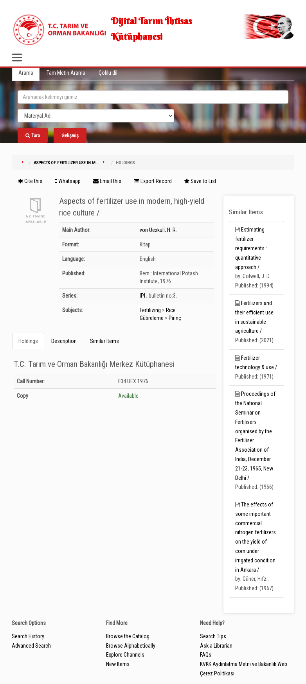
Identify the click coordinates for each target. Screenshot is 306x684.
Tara (32, 135)
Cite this (30, 181)
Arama (25, 73)
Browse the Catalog (127, 636)
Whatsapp (68, 181)
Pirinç (175, 318)
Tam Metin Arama (66, 73)
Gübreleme (152, 318)
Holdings (28, 341)
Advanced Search (31, 646)
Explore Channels (125, 655)
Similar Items (104, 341)
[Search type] (96, 115)
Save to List (200, 181)
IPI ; (144, 296)
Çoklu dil (108, 73)
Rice (171, 310)
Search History (28, 636)
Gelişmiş (70, 135)
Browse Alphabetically (130, 646)
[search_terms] (153, 97)
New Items (118, 664)
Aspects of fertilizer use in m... (66, 162)
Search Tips (213, 636)
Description (64, 341)
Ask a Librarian (216, 646)
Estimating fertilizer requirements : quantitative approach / (251, 248)
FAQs (205, 655)
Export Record (153, 181)
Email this (107, 181)
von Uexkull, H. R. (158, 230)
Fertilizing (150, 310)
